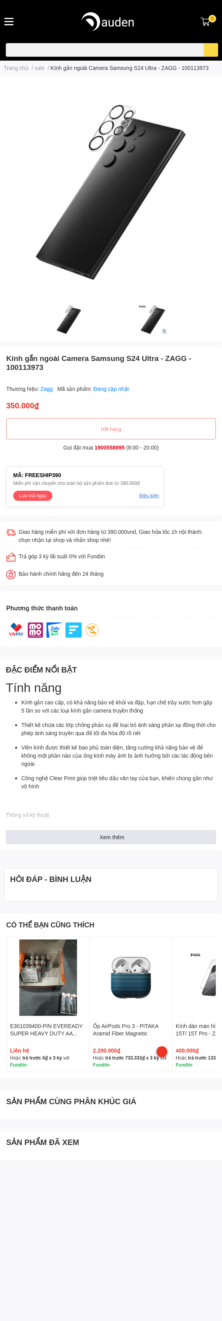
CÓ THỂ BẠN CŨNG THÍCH (50, 924)
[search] (211, 50)
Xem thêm (112, 837)
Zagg (47, 388)
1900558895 (110, 447)
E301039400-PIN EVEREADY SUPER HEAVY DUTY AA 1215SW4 (46, 1033)
